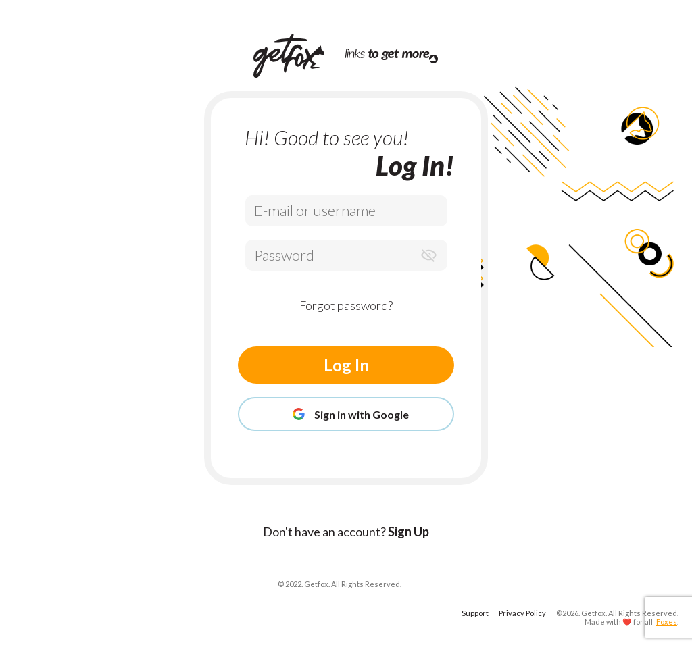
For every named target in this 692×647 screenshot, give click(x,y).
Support (475, 613)
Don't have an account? (346, 531)
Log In (346, 365)
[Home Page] (299, 56)
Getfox (593, 613)
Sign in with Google (346, 414)
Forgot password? (346, 305)
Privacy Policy (522, 613)
